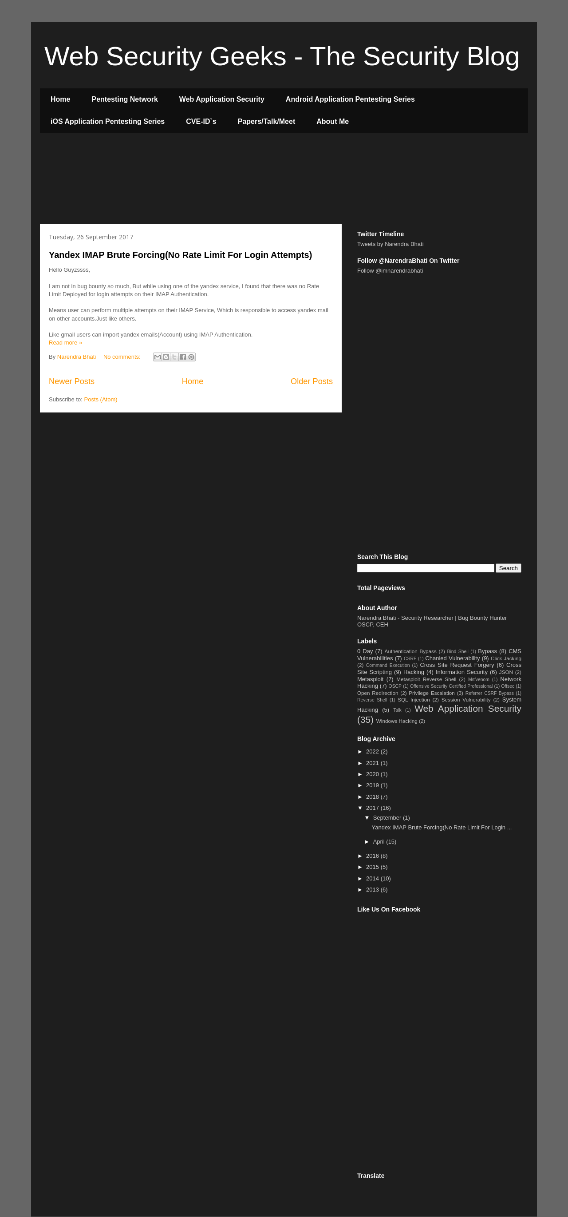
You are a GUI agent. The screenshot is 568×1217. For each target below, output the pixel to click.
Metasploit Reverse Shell (426, 679)
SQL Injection (414, 699)
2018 (373, 796)
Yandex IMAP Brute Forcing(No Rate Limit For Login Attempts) (180, 255)
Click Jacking (506, 658)
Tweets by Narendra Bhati (390, 244)
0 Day (365, 651)
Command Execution (388, 665)
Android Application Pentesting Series (350, 99)
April (380, 841)
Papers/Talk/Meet (267, 121)
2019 (373, 785)
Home (60, 99)
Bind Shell (458, 651)
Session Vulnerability (466, 699)
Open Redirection (377, 693)
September (388, 817)
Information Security (462, 672)
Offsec (507, 686)
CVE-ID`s (201, 121)
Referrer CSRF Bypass (489, 693)
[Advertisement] (201, 179)
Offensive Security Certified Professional (451, 686)
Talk (397, 710)
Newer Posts (72, 381)
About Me (332, 121)
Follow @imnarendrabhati (390, 270)
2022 (373, 751)
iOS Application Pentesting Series (108, 121)
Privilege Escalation (432, 693)
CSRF (410, 658)
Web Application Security (221, 99)
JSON (506, 672)
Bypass (487, 651)
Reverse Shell (372, 700)
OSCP (395, 686)
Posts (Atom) (101, 399)
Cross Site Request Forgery (457, 665)
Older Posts (312, 381)
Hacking (413, 672)
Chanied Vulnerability (452, 658)
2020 (373, 774)
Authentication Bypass (411, 651)
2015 (373, 867)
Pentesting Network (124, 99)
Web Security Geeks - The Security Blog (282, 56)
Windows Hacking (397, 721)
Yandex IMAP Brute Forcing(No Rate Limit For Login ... (441, 827)
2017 (373, 808)
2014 (373, 878)
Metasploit (370, 679)
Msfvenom (478, 679)
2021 (373, 763)
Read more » (65, 342)
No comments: (122, 356)
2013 (373, 889)
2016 (373, 855)
